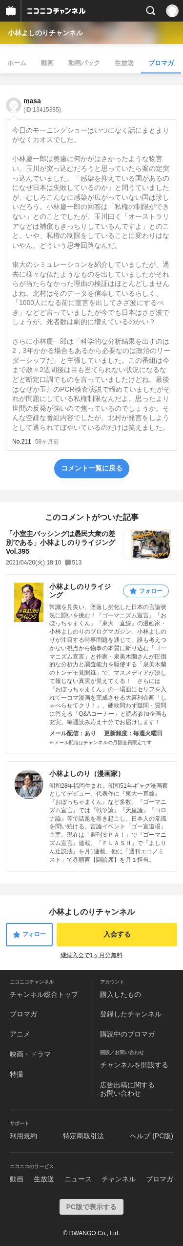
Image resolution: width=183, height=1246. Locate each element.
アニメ (20, 1034)
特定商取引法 (83, 1136)
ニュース (78, 1179)
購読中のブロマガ (127, 1034)
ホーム (16, 63)
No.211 (21, 442)
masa (42, 105)
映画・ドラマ (30, 1054)
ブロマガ (161, 63)
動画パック (84, 63)
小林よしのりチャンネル (45, 33)
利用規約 (23, 1136)
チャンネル (119, 1179)
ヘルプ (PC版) (151, 1136)
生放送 (124, 63)
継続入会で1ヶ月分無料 (91, 955)
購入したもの (120, 994)
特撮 (16, 1074)
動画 (47, 63)
